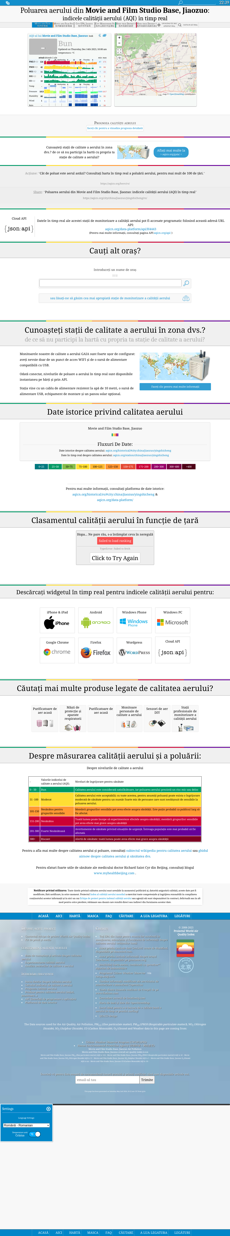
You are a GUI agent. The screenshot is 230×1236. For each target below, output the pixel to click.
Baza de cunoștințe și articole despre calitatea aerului (51, 1102)
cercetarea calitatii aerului (44, 1093)
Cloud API (172, 698)
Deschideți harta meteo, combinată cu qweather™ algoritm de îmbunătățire (128, 1111)
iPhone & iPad (57, 668)
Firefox (95, 698)
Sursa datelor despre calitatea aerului (48, 1127)
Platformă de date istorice (41, 1148)
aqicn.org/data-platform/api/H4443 (130, 229)
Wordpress (134, 698)
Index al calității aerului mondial (108, 1039)
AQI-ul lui (58, 35)
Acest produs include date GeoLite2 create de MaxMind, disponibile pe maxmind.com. (132, 1095)
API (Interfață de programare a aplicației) (50, 1144)
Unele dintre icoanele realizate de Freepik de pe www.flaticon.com (127, 1136)
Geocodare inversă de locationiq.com (122, 1143)
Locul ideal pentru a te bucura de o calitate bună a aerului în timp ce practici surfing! (128, 1154)
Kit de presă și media (38, 1085)
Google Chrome (57, 698)
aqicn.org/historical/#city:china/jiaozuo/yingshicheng (138, 450)
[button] (143, 56)
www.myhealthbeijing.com (114, 1018)
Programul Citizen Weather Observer (122, 1118)
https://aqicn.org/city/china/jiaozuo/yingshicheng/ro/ (115, 198)
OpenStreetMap (176, 94)
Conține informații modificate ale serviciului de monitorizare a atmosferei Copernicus (127, 1128)
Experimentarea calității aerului (45, 1108)
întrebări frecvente (37, 1119)
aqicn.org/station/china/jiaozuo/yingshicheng (141, 455)
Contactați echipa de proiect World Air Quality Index (57, 1081)
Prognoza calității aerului (41, 1134)
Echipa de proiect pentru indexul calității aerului (106, 1043)
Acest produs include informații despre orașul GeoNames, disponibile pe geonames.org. (126, 1103)
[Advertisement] (115, 532)
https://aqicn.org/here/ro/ (115, 183)
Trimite (147, 1225)
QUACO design (108, 1161)
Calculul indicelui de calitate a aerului (48, 1130)
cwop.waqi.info (105, 1122)
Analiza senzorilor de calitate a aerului (49, 1111)
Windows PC (172, 668)
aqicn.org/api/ (162, 232)
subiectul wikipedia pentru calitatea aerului (159, 996)
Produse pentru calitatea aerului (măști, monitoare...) (47, 1139)
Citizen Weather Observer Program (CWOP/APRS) (116, 1187)
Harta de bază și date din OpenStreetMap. (124, 1148)
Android (95, 668)
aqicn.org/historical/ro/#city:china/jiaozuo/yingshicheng (113, 494)
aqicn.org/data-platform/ (115, 500)
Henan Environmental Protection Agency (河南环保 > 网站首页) (116, 1191)
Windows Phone (134, 668)
